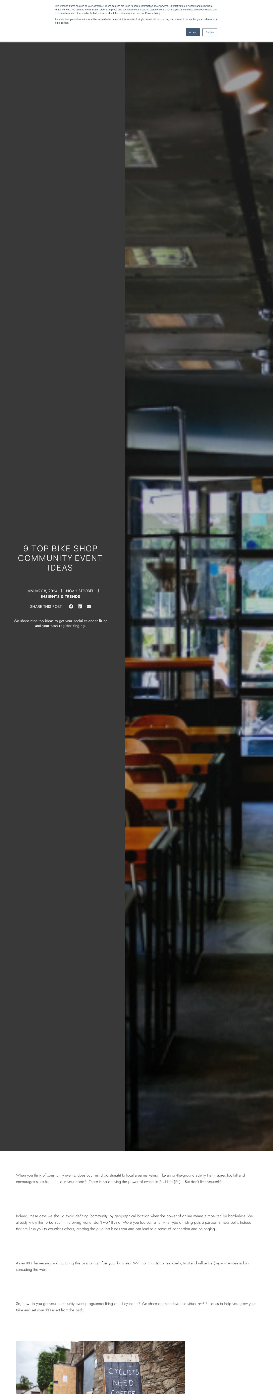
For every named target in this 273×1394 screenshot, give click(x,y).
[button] (71, 601)
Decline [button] (210, 32)
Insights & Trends (60, 591)
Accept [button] (193, 32)
